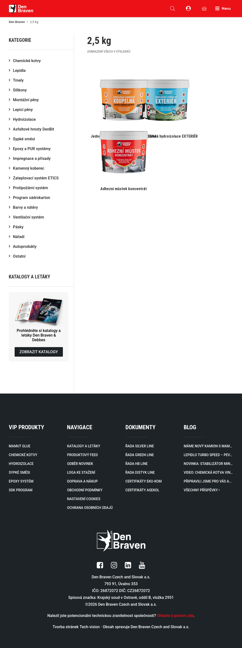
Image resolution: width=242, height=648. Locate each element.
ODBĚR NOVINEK (80, 464)
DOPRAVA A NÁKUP (82, 481)
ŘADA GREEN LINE (140, 455)
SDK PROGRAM (20, 490)
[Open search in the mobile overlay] (172, 8)
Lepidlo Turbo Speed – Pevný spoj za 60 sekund (208, 455)
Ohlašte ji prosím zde (175, 615)
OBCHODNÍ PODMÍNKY (84, 490)
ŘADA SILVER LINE (140, 446)
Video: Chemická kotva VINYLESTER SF (208, 472)
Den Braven (17, 22)
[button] (123, 102)
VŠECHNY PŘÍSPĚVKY (202, 490)
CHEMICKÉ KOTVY (23, 455)
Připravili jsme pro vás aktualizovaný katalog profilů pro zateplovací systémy (208, 481)
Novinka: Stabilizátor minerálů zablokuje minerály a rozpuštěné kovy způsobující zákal (208, 464)
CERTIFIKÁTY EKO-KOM (144, 481)
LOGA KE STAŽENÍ (81, 472)
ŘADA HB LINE (137, 464)
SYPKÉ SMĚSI (19, 472)
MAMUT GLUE (19, 446)
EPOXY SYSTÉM (21, 481)
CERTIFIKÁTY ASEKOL (142, 490)
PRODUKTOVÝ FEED (82, 455)
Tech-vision (90, 627)
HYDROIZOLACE (21, 464)
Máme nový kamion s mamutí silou (208, 446)
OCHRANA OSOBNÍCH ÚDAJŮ (90, 508)
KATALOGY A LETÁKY (83, 446)
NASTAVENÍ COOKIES (83, 499)
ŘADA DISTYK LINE (140, 472)
